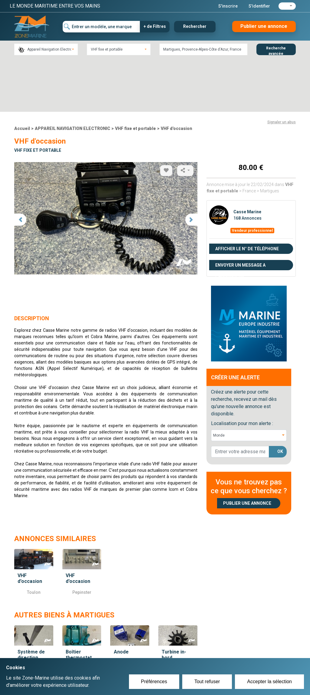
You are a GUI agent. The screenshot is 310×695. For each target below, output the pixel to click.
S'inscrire (228, 6)
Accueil (22, 74)
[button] (287, 6)
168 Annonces (247, 164)
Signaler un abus (281, 68)
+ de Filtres (154, 26)
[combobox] (46, 49)
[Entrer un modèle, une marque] (101, 26)
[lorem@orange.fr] (240, 398)
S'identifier (259, 6)
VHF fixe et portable (135, 74)
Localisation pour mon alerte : (242, 370)
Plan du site (227, 652)
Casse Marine (247, 158)
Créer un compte (135, 652)
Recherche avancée (276, 50)
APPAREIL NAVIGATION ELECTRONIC (72, 74)
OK (280, 398)
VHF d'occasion (176, 74)
